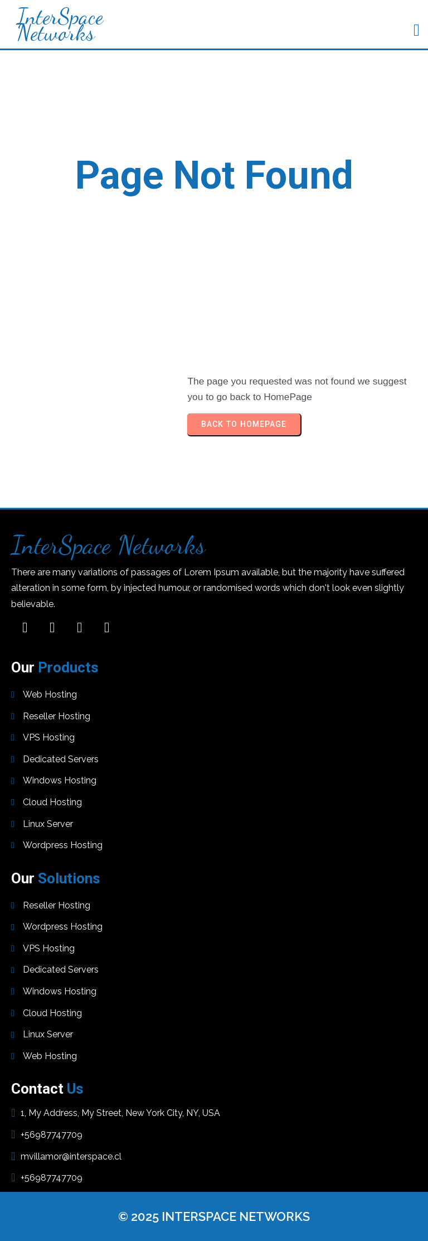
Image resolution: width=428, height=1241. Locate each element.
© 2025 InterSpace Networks (214, 1216)
